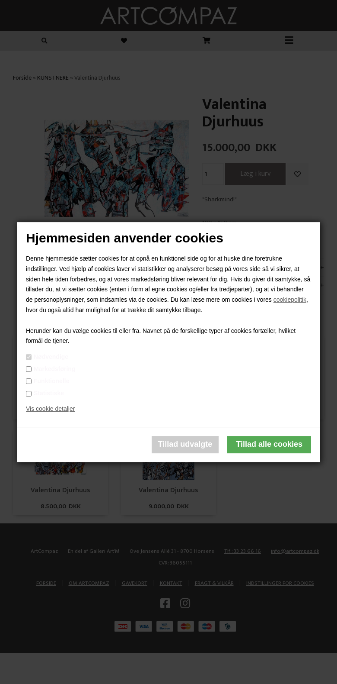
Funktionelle (51, 380)
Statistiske (49, 393)
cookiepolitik (289, 299)
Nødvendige (51, 356)
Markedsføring (54, 368)
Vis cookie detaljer (50, 408)
